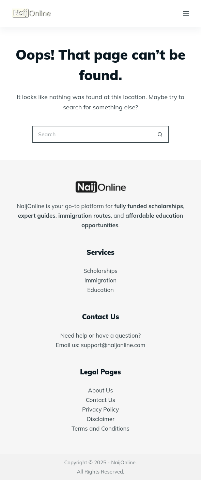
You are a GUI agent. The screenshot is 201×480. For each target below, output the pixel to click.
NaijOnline (123, 462)
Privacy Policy (100, 409)
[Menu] (186, 14)
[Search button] (160, 134)
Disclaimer (100, 418)
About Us (100, 390)
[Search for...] (92, 134)
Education (100, 289)
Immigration (100, 280)
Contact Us (100, 399)
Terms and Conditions (100, 428)
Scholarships (100, 270)
